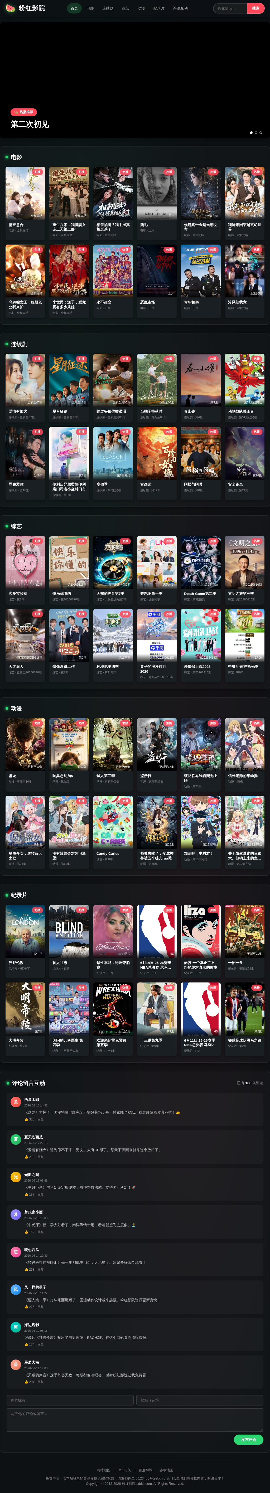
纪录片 (159, 8)
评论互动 (180, 8)
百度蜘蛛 (145, 1470)
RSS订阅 (124, 1470)
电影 (90, 8)
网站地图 (103, 1470)
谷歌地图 (166, 1470)
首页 (74, 8)
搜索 (255, 8)
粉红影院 (25, 8)
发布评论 (248, 1439)
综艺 (125, 8)
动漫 (141, 8)
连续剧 (107, 8)
